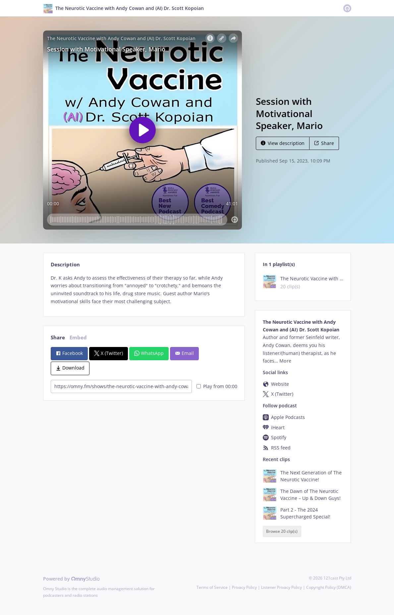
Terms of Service (212, 587)
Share (324, 143)
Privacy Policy (244, 587)
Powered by (71, 579)
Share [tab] (58, 337)
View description (283, 143)
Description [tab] (65, 264)
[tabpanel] (144, 290)
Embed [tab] (78, 337)
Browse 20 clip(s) (282, 531)
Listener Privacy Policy (281, 587)
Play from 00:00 (217, 386)
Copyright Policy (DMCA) (328, 587)
